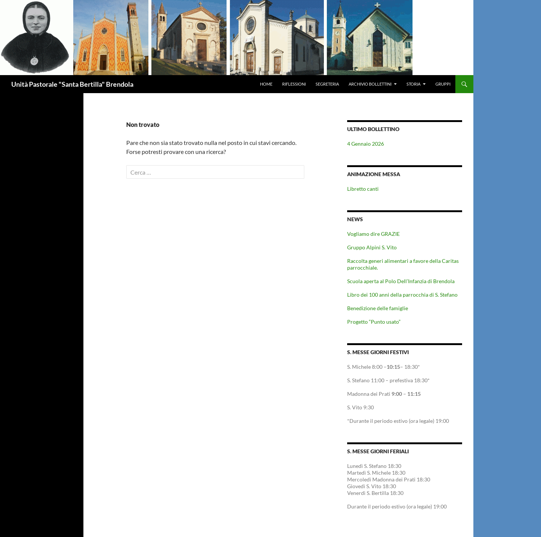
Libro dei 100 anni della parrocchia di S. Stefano (402, 294)
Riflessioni (294, 83)
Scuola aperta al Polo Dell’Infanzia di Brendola (401, 281)
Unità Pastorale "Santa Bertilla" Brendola (72, 84)
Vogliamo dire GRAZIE (373, 234)
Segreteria (327, 83)
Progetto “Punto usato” (373, 321)
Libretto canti (363, 189)
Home (266, 83)
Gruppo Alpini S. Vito (372, 247)
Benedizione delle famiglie (377, 308)
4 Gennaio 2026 (365, 143)
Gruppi (442, 83)
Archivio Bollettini (370, 83)
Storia (413, 83)
